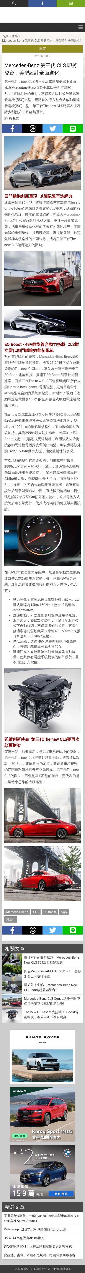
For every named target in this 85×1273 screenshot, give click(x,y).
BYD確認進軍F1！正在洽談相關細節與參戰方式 (38, 1246)
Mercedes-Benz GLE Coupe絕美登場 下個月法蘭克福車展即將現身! (52, 1001)
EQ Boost (11, 375)
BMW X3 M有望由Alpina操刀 (24, 1238)
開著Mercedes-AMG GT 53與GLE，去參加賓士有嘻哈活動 (52, 973)
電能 (64, 912)
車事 (15, 36)
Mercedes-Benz (51, 357)
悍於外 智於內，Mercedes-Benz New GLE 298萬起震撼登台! (50, 987)
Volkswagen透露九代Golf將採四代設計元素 (35, 1229)
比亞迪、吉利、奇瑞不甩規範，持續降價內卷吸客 (39, 1255)
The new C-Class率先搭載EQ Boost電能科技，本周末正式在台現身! (51, 1014)
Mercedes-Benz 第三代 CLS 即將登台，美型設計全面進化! (41, 40)
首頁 (5, 36)
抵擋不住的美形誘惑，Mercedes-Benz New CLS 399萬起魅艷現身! (51, 960)
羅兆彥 (14, 119)
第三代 (65, 239)
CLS (52, 208)
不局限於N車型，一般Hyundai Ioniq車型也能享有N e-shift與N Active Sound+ (42, 1218)
